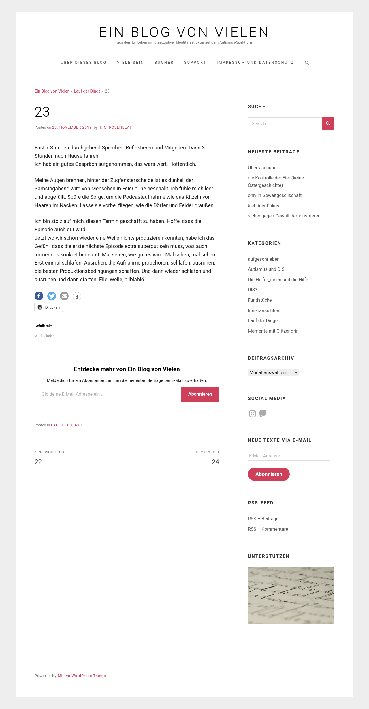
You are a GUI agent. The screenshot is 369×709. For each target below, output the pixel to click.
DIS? (252, 289)
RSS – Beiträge (263, 519)
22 (78, 457)
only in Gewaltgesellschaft (275, 195)
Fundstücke (260, 300)
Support (195, 62)
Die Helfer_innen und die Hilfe (278, 279)
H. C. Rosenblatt (117, 127)
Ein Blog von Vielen (184, 32)
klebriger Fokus (263, 206)
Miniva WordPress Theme (82, 676)
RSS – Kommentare (268, 529)
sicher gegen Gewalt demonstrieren (284, 216)
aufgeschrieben (264, 259)
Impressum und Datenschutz (255, 62)
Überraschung (262, 167)
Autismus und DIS (266, 269)
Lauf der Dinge (67, 425)
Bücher (164, 62)
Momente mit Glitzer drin (273, 331)
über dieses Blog (84, 62)
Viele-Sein (130, 62)
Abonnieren (200, 394)
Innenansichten (263, 310)
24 (176, 457)
